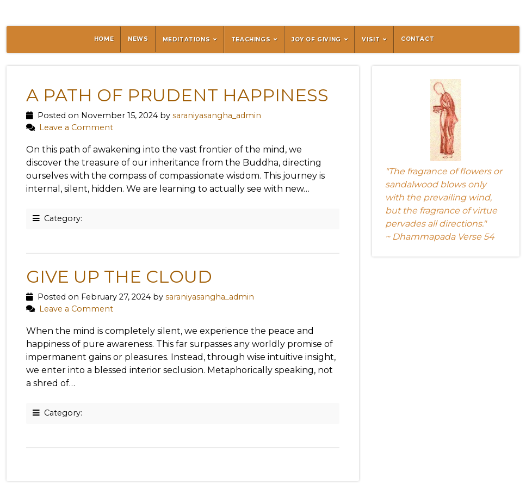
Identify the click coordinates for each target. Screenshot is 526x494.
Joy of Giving (316, 39)
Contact (417, 38)
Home (104, 38)
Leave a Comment (76, 127)
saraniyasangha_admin (216, 115)
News (138, 38)
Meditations (187, 39)
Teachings (250, 39)
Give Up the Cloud (119, 276)
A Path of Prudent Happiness (177, 95)
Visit (371, 39)
